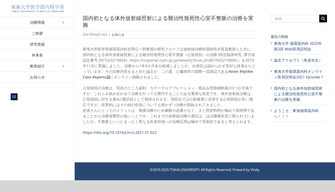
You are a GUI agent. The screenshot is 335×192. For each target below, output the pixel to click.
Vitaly (254, 169)
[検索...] (295, 18)
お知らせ (118, 34)
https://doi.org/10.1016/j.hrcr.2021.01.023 (120, 132)
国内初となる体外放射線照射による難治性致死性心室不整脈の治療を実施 (298, 94)
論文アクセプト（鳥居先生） (298, 60)
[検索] (323, 18)
